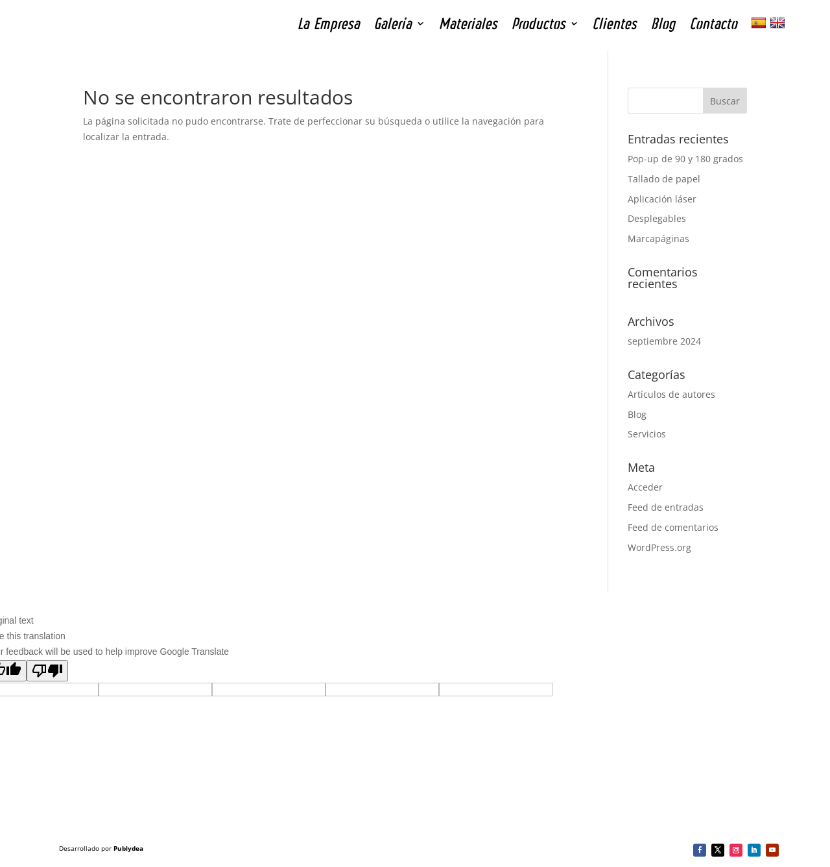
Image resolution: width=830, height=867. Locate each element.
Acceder (645, 487)
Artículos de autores (671, 394)
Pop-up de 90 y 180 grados (685, 159)
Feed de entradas (666, 507)
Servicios (647, 434)
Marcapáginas (658, 238)
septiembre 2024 (664, 341)
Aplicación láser (662, 199)
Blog (637, 414)
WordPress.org (659, 547)
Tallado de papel (664, 179)
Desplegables (657, 218)
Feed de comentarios (673, 527)
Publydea (128, 848)
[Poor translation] (47, 670)
